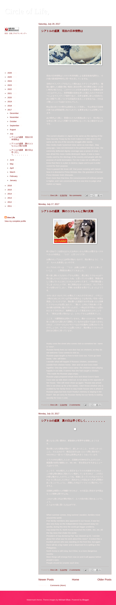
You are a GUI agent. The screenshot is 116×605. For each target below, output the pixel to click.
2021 (10, 93)
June (12, 160)
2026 (10, 73)
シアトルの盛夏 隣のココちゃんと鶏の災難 (67, 211)
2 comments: (75, 405)
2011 (10, 206)
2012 (10, 202)
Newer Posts (46, 579)
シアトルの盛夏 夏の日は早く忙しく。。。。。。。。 (73, 420)
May (12, 164)
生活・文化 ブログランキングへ (16, 33)
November (14, 117)
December (14, 113)
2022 (10, 89)
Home (75, 579)
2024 (10, 81)
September (15, 126)
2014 (10, 194)
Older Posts (104, 579)
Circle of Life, (27, 11)
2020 (10, 97)
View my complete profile (15, 221)
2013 (10, 198)
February (14, 176)
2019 (10, 102)
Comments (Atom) (58, 585)
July (12, 134)
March (13, 172)
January (13, 180)
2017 (10, 110)
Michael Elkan (65, 600)
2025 (10, 77)
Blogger (85, 600)
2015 (10, 190)
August (13, 130)
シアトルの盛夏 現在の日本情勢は (62, 30)
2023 (10, 85)
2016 (10, 186)
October (13, 121)
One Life (11, 217)
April (12, 168)
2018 (10, 106)
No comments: (75, 195)
